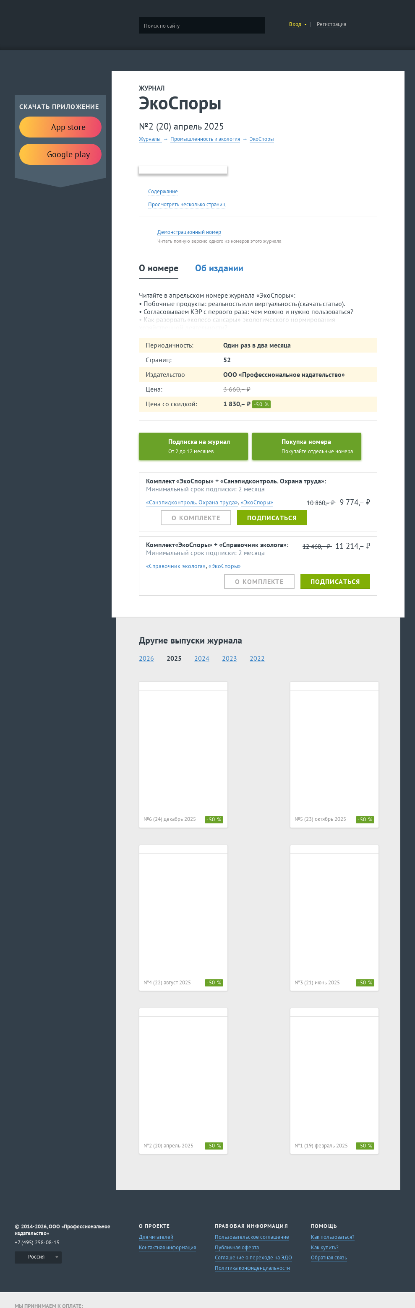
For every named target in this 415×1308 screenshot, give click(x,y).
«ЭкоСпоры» (257, 502)
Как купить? (325, 1247)
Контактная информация (167, 1247)
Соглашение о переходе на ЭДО (253, 1257)
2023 (229, 658)
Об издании (219, 268)
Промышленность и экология (205, 139)
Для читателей (156, 1237)
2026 (146, 658)
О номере (158, 267)
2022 (257, 658)
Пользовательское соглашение (252, 1237)
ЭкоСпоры (262, 139)
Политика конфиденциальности (252, 1268)
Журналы (150, 139)
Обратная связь (329, 1257)
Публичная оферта (237, 1247)
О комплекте (196, 518)
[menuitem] (38, 1257)
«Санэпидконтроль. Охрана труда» (192, 502)
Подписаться (272, 518)
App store (60, 126)
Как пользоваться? (333, 1237)
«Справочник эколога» (176, 566)
